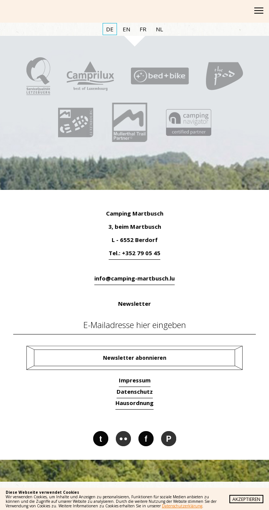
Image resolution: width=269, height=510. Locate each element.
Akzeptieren (246, 499)
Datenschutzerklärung (182, 505)
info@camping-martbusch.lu (134, 278)
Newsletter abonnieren (134, 357)
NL (159, 29)
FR (143, 29)
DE (110, 29)
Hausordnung (134, 403)
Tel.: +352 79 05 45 (134, 253)
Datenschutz (135, 391)
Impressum (135, 380)
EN (126, 29)
